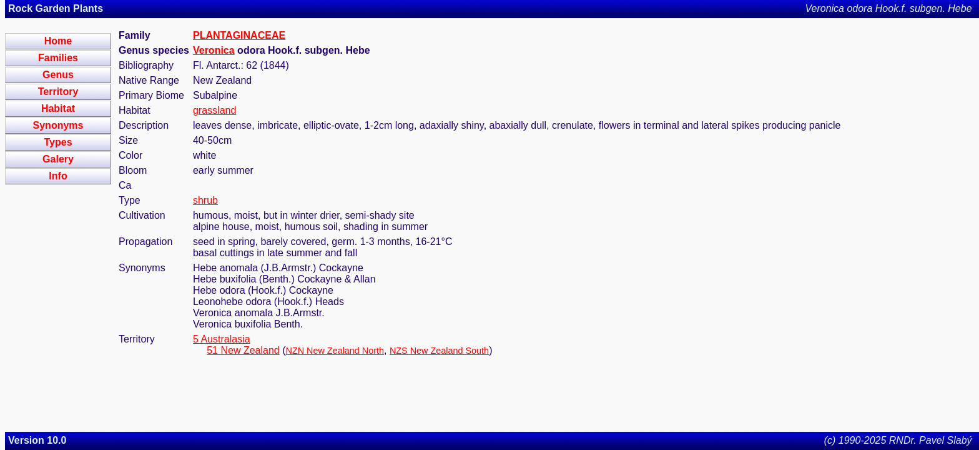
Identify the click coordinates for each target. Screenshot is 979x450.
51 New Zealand (243, 350)
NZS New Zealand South (439, 351)
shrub (205, 200)
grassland (214, 110)
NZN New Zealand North (334, 351)
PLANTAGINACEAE (239, 35)
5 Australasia (221, 339)
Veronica (214, 50)
